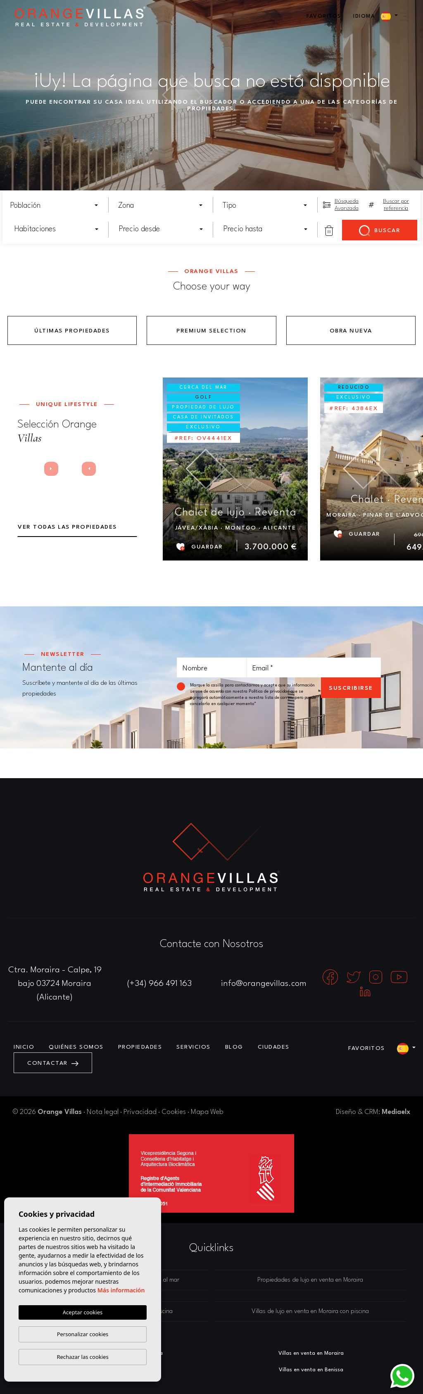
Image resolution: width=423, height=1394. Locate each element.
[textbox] (57, 205)
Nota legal (103, 1112)
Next (54, 471)
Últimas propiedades (72, 331)
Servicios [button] (193, 1047)
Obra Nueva (351, 331)
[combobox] (54, 205)
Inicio (24, 1047)
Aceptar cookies (82, 1312)
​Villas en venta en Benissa (311, 1370)
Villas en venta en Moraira (311, 1353)
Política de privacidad (269, 691)
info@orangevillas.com (264, 984)
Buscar (380, 231)
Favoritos (324, 16)
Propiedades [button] (140, 1047)
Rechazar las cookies (82, 1357)
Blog (234, 1047)
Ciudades (274, 1047)
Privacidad (140, 1112)
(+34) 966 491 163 (159, 984)
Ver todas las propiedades (67, 527)
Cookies (174, 1112)
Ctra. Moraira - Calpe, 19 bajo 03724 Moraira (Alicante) (55, 984)
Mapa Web (207, 1112)
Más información (121, 1290)
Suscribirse (351, 688)
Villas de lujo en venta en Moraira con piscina (310, 1312)
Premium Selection (211, 331)
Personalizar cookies (83, 1334)
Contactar (52, 1063)
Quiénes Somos (76, 1047)
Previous (27, 471)
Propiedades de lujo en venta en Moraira (310, 1280)
